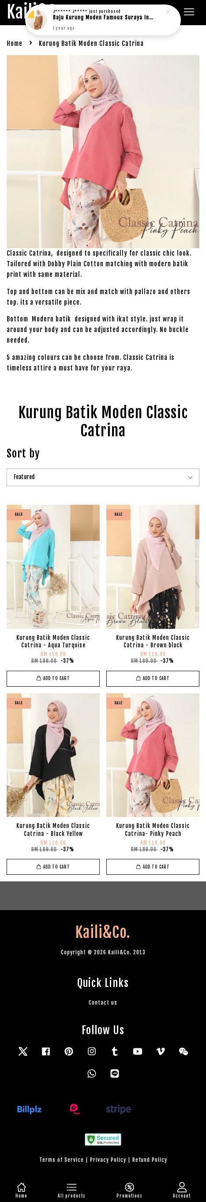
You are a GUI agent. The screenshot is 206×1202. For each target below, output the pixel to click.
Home (14, 43)
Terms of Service (61, 1160)
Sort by (23, 453)
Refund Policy (149, 1160)
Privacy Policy (108, 1160)
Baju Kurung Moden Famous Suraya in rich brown (103, 15)
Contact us (103, 1002)
